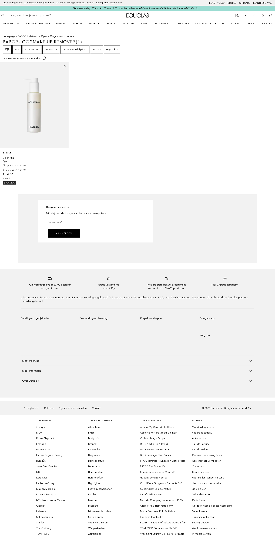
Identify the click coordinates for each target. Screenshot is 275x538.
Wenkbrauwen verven (204, 528)
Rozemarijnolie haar (203, 517)
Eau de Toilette (200, 449)
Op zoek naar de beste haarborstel (212, 505)
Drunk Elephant (45, 438)
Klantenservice (262, 3)
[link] (34, 123)
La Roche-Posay (45, 483)
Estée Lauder (43, 449)
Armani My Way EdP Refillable (157, 427)
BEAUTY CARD (217, 3)
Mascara (93, 505)
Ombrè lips (198, 500)
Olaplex (40, 505)
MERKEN (61, 23)
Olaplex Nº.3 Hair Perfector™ (156, 505)
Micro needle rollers (99, 511)
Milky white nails (201, 494)
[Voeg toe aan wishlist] (64, 66)
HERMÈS (41, 460)
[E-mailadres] (95, 222)
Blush (91, 432)
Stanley (40, 522)
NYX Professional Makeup (51, 500)
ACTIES (235, 23)
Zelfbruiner (94, 533)
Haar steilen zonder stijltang (208, 477)
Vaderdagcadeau (202, 432)
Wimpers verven (201, 533)
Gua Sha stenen (201, 472)
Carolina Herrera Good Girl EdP (158, 432)
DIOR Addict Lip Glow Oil (154, 443)
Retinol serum (200, 511)
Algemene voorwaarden (73, 408)
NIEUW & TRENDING (38, 23)
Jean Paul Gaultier (46, 466)
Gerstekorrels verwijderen (207, 455)
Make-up (34, 36)
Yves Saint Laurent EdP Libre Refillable (162, 533)
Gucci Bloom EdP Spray (153, 477)
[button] (137, 361)
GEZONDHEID (162, 23)
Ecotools (41, 443)
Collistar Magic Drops (152, 438)
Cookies (96, 408)
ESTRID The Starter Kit (152, 466)
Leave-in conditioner (100, 488)
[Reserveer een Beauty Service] (237, 15)
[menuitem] (13, 23)
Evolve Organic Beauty (49, 455)
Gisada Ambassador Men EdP (157, 472)
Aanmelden (64, 233)
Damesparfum (96, 460)
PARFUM (77, 23)
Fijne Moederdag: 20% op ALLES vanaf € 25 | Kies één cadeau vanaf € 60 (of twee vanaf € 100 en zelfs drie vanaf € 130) (133, 8)
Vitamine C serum (98, 522)
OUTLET (251, 23)
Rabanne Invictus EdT (152, 517)
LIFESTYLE (183, 23)
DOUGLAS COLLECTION (210, 23)
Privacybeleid (31, 408)
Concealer (94, 449)
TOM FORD (42, 533)
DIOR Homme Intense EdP (155, 449)
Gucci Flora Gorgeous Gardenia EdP (161, 483)
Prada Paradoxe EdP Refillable (157, 511)
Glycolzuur (198, 466)
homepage (9, 36)
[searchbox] (34, 15)
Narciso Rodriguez (47, 494)
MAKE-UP (94, 23)
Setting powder (201, 522)
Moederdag (11, 23)
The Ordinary (44, 528)
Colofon (48, 408)
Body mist (94, 438)
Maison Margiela (46, 488)
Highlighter (94, 483)
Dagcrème (94, 455)
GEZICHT (111, 23)
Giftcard (244, 3)
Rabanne (41, 511)
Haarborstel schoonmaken (207, 483)
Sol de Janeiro (44, 517)
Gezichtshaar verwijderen (206, 460)
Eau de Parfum (200, 443)
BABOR (22, 36)
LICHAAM (129, 23)
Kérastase (42, 477)
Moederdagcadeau (203, 427)
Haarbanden (95, 472)
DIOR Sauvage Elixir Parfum (156, 455)
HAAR (144, 23)
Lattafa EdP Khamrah (152, 494)
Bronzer (92, 443)
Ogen (44, 36)
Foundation (94, 466)
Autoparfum (199, 438)
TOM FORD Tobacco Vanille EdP (158, 528)
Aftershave (94, 427)
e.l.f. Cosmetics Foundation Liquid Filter (162, 460)
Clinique (41, 427)
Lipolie (92, 494)
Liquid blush (199, 488)
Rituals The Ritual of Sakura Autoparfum (163, 522)
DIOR (39, 432)
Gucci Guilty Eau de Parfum (155, 488)
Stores (231, 3)
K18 (38, 472)
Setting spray (95, 517)
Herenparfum (95, 477)
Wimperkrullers (97, 528)
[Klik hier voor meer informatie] (198, 8)
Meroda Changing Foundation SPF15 (161, 500)
